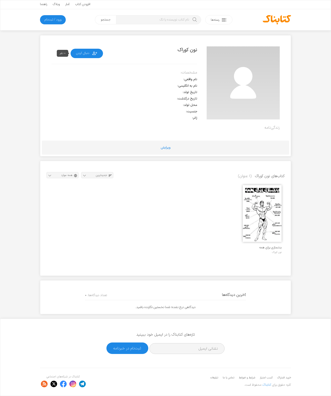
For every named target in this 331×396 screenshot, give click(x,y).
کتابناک (266, 384)
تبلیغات (214, 378)
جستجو (106, 19)
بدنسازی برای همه (270, 247)
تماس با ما (228, 378)
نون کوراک (277, 252)
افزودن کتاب (82, 4)
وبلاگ (56, 4)
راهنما (43, 4)
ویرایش (166, 147)
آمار (67, 4)
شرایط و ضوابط (247, 378)
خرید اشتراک (284, 378)
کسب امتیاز (266, 378)
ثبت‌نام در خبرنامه (127, 348)
